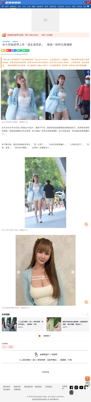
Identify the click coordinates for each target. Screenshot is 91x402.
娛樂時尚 (13, 6)
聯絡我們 (17, 387)
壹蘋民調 (52, 6)
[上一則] (83, 314)
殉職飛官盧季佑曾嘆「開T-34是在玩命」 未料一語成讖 (29, 35)
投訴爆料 (6, 389)
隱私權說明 (28, 387)
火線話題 (60, 6)
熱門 (6, 6)
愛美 (74, 6)
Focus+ (68, 6)
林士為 (19, 54)
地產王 (85, 6)
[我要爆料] (87, 378)
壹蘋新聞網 (6, 41)
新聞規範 (38, 387)
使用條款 (48, 387)
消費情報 (17, 389)
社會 (29, 6)
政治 (19, 6)
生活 (24, 6)
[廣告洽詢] (87, 383)
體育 (46, 6)
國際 (33, 6)
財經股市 (40, 6)
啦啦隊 (11, 347)
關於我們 (6, 387)
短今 (4, 347)
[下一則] (87, 314)
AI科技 (79, 6)
